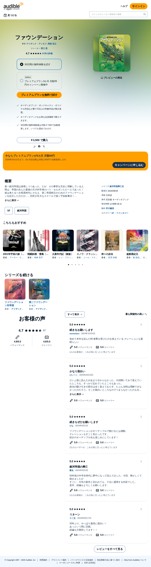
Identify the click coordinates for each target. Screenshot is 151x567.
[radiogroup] (39, 74)
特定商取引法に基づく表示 (108, 560)
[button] (34, 146)
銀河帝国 (21, 210)
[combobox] (118, 14)
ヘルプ (124, 6)
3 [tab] (75, 264)
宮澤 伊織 (112, 257)
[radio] (39, 64)
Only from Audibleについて (135, 560)
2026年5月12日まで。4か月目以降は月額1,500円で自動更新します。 (36, 157)
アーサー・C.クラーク (20, 257)
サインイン (138, 6)
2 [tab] (72, 264)
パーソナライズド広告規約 (82, 560)
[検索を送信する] (145, 14)
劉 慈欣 (136, 257)
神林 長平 (38, 257)
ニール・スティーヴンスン (95, 257)
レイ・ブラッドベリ (68, 257)
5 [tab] (82, 264)
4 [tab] (79, 264)
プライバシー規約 (59, 560)
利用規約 (44, 560)
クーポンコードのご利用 (70, 563)
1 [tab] (68, 264)
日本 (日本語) (89, 563)
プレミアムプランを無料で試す (39, 94)
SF (8, 210)
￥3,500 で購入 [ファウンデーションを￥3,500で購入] (39, 140)
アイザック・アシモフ (21, 309)
